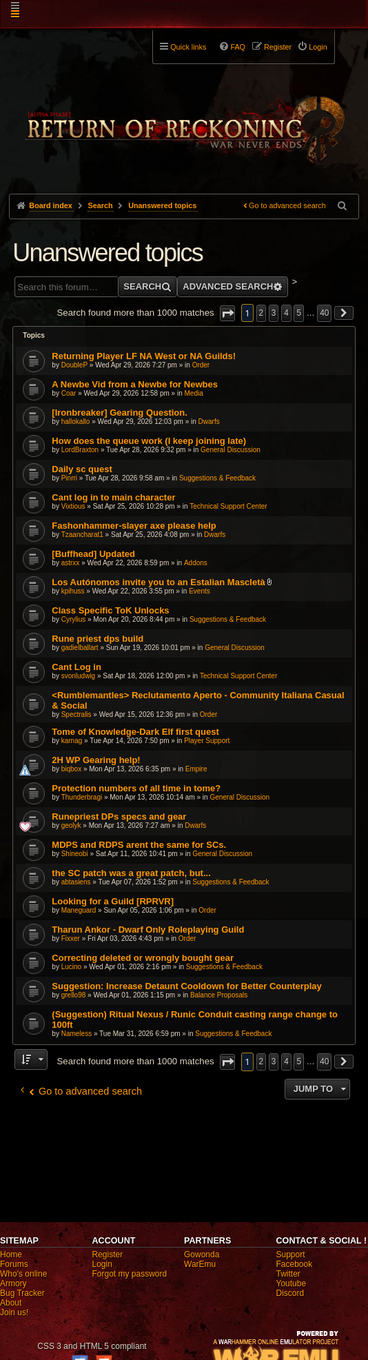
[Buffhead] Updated (93, 554)
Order (201, 365)
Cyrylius (73, 619)
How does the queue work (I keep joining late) (149, 441)
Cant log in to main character (113, 497)
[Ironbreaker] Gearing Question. (119, 412)
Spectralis (76, 714)
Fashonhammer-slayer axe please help (134, 525)
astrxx (70, 563)
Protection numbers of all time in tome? (136, 788)
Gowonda (201, 1254)
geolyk (71, 825)
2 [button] (261, 313)
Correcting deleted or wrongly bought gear (143, 958)
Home (11, 1254)
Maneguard (78, 910)
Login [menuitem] (318, 47)
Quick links (188, 47)
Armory (13, 1283)
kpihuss (73, 591)
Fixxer (70, 938)
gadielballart (80, 647)
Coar (68, 393)
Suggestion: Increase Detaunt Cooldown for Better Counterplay (186, 986)
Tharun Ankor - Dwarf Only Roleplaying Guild (148, 929)
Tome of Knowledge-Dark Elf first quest (135, 732)
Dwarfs (209, 421)
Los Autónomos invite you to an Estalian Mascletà (158, 582)
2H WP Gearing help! (96, 760)
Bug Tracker (22, 1293)
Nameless (76, 1033)
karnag (72, 740)
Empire (196, 769)
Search (142, 286)
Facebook (294, 1264)
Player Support (206, 740)
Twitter (288, 1274)
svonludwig (78, 676)
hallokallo (75, 421)
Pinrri (69, 478)
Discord (290, 1293)
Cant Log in (76, 667)
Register (107, 1254)
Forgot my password (129, 1274)
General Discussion (230, 450)
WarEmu (200, 1264)
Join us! (14, 1312)
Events (199, 591)
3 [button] (274, 313)
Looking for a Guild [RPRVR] (113, 901)
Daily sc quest (82, 469)
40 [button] (324, 313)
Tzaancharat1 (82, 534)
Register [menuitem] (278, 47)
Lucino (71, 967)
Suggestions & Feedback (217, 478)
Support (290, 1254)
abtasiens (76, 882)
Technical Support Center (228, 506)
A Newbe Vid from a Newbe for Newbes (135, 384)
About (10, 1303)
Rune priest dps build (97, 638)
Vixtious (73, 506)
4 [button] (286, 313)
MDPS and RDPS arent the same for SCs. (139, 845)
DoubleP (74, 365)
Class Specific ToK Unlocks (110, 610)
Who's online (23, 1274)
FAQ (237, 47)
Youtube (291, 1283)
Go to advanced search (287, 205)
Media (194, 393)
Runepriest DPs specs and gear (119, 816)
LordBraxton (80, 450)
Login (102, 1264)
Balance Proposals (218, 995)
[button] (227, 313)
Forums (14, 1264)
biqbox (71, 769)
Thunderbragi (81, 797)
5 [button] (298, 313)
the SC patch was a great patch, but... (131, 873)
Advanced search (228, 286)
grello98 (73, 995)
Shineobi (74, 853)
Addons (195, 563)
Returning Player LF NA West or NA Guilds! (144, 356)
